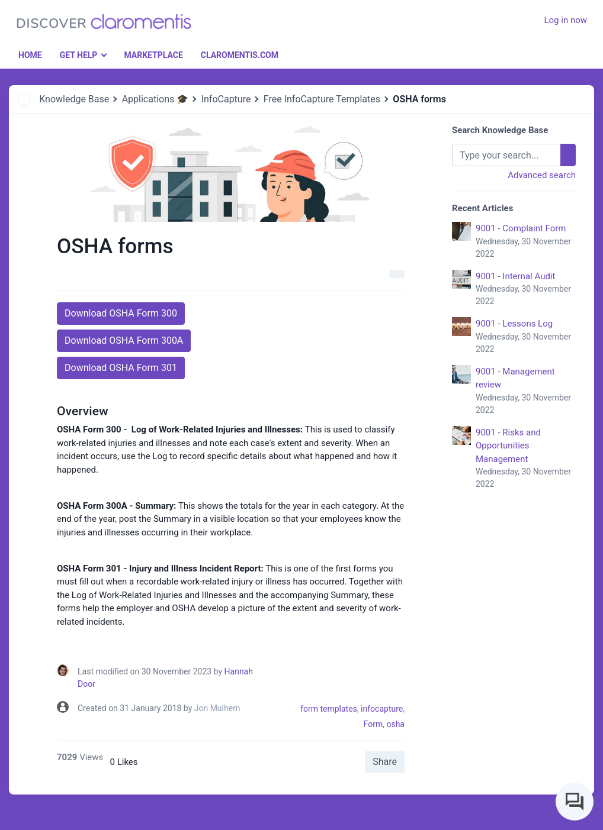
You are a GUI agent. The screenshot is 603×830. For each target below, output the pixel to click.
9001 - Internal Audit (526, 289)
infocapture (382, 708)
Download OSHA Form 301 (121, 367)
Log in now (565, 20)
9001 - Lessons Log (526, 337)
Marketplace (153, 55)
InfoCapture (226, 99)
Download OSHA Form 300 (121, 313)
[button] (513, 13)
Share (385, 761)
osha (395, 724)
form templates (328, 708)
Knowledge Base (74, 99)
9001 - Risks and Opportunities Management (526, 459)
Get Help (79, 55)
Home (30, 55)
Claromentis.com (239, 55)
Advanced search (542, 175)
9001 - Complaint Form (526, 241)
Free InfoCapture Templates (322, 99)
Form (373, 724)
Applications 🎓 (155, 99)
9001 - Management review (526, 391)
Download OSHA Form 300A (124, 340)
